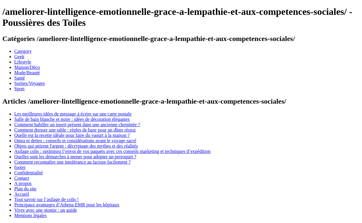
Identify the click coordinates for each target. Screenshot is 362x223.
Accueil (21, 194)
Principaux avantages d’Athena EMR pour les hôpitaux (66, 204)
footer (20, 167)
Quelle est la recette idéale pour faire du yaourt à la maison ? (72, 135)
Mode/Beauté (27, 72)
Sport (19, 88)
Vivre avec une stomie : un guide (45, 210)
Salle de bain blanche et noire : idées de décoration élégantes (72, 119)
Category (23, 51)
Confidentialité (28, 172)
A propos (23, 183)
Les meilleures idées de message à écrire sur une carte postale (72, 113)
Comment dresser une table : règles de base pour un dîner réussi (75, 129)
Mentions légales (30, 215)
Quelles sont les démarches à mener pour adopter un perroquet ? (75, 156)
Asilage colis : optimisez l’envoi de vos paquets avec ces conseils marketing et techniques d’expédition (112, 151)
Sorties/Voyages (29, 83)
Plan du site (25, 188)
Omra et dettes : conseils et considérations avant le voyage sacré (75, 140)
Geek (19, 56)
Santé (19, 77)
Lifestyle (22, 61)
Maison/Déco (27, 67)
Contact (21, 178)
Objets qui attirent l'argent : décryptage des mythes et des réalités (76, 145)
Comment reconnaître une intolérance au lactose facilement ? (72, 162)
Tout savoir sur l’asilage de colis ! (46, 199)
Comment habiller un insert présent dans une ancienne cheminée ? (77, 124)
